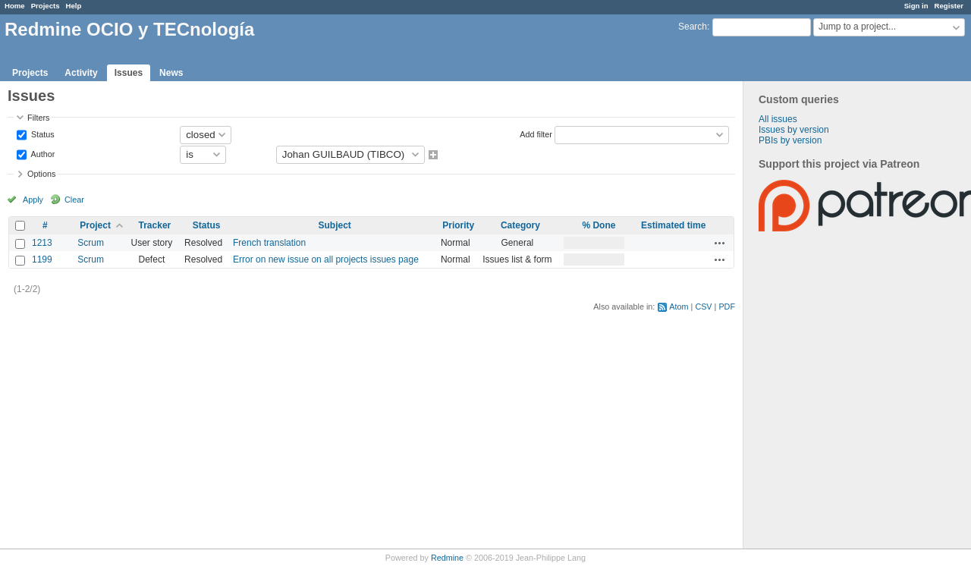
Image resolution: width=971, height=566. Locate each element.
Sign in (916, 6)
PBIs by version (790, 140)
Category (520, 225)
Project (95, 225)
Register (949, 6)
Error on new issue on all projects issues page (326, 259)
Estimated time (673, 225)
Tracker (155, 225)
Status (42, 133)
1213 (42, 242)
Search (692, 26)
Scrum (90, 242)
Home (15, 6)
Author (42, 153)
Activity (80, 73)
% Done (598, 225)
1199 (42, 259)
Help (74, 6)
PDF (726, 306)
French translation (269, 242)
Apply (33, 199)
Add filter (536, 133)
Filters (38, 117)
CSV (703, 306)
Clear (74, 199)
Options (41, 173)
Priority (458, 225)
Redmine (447, 557)
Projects (45, 6)
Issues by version (794, 129)
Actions (720, 243)
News (171, 73)
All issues (778, 119)
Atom (678, 306)
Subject (335, 225)
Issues (129, 73)
